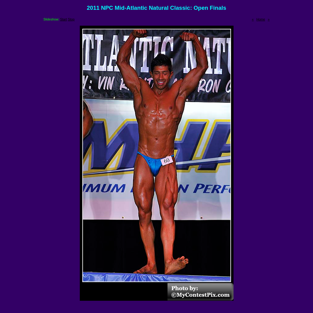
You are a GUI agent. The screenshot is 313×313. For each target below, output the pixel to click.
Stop (71, 19)
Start (63, 19)
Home (260, 19)
